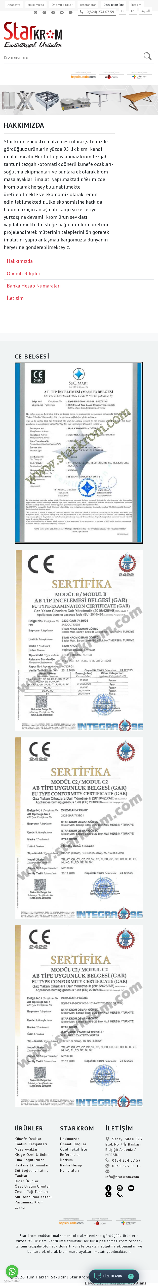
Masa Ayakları (27, 1149)
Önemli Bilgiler (62, 5)
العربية (145, 11)
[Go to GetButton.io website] (12, 1280)
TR (122, 11)
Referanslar (88, 5)
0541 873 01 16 (123, 1166)
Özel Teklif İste (113, 5)
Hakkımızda (36, 5)
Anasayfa (14, 5)
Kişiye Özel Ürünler (32, 1154)
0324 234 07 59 (123, 1160)
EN (133, 11)
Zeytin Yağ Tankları (31, 1191)
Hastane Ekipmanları (32, 1165)
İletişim (136, 5)
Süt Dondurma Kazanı (33, 1197)
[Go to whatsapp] (12, 1271)
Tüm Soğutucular (29, 1160)
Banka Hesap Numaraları (34, 285)
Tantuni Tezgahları (31, 1144)
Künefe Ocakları (29, 1138)
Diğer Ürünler (27, 1181)
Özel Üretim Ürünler (32, 1186)
